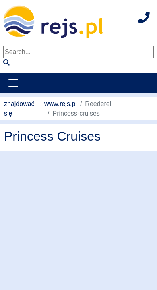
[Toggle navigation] (13, 83)
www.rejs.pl (60, 103)
